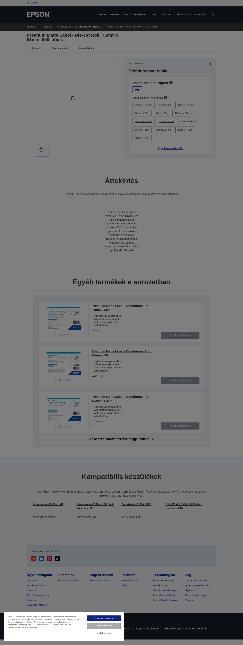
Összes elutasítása (104, 626)
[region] (64, 626)
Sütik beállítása (104, 633)
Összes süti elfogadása (104, 618)
